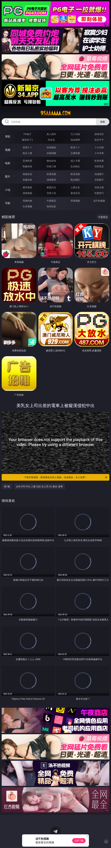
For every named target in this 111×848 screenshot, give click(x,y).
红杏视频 (27, 206)
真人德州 (51, 134)
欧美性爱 (99, 160)
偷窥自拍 (27, 174)
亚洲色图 (51, 174)
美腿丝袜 (27, 179)
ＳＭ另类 (99, 153)
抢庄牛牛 (99, 139)
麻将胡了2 (27, 139)
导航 (7, 203)
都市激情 (27, 187)
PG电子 (27, 134)
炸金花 (51, 139)
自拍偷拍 (51, 147)
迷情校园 (27, 193)
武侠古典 (99, 187)
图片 (7, 176)
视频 (7, 150)
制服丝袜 (27, 166)
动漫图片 (99, 174)
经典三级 (51, 166)
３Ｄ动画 (99, 147)
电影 (7, 163)
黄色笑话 (75, 193)
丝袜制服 (51, 153)
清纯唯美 (51, 179)
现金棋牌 (75, 139)
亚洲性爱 (27, 160)
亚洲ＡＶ (27, 147)
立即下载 (79, 840)
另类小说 (51, 193)
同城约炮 (27, 200)
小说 (7, 190)
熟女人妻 (27, 153)
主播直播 (75, 153)
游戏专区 (99, 134)
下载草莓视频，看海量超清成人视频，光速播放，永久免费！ (66, 477)
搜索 (102, 121)
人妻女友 (75, 187)
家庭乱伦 (51, 187)
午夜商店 (51, 200)
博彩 (7, 136)
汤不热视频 (99, 200)
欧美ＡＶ (75, 147)
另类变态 (99, 166)
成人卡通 (75, 160)
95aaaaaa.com (55, 113)
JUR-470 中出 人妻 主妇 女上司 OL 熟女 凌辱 (39, 486)
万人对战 (75, 134)
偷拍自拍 (51, 160)
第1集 (7, 486)
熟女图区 (75, 179)
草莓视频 (75, 200)
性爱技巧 (99, 193)
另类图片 (99, 179)
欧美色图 (75, 174)
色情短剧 (51, 206)
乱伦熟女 (75, 166)
